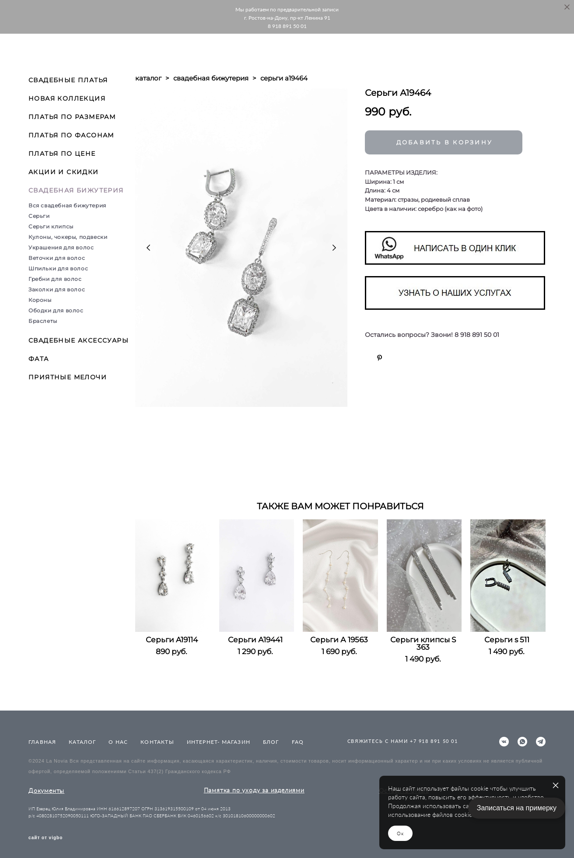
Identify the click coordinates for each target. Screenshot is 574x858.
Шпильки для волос (58, 268)
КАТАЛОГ (82, 742)
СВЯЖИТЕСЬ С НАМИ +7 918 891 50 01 (402, 741)
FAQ (298, 742)
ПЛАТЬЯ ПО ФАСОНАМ (71, 135)
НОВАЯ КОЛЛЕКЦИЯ (66, 98)
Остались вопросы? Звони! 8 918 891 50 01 (432, 335)
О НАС (118, 742)
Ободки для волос (56, 310)
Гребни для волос (55, 279)
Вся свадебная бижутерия (67, 205)
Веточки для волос (56, 258)
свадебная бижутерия (210, 78)
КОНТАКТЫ (157, 742)
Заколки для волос (56, 289)
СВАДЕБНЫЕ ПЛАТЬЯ (68, 80)
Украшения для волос (61, 247)
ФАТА (38, 359)
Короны (40, 300)
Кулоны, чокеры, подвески (67, 237)
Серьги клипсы (51, 226)
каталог (148, 78)
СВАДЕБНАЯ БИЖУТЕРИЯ (76, 190)
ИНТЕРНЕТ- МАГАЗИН (218, 742)
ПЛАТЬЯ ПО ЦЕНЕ (62, 154)
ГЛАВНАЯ (42, 742)
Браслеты (42, 321)
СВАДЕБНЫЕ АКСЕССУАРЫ (78, 340)
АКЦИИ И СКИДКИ (63, 172)
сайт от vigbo (45, 838)
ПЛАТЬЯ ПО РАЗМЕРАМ (72, 117)
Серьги (39, 216)
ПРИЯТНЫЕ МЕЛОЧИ (67, 377)
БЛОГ (271, 742)
